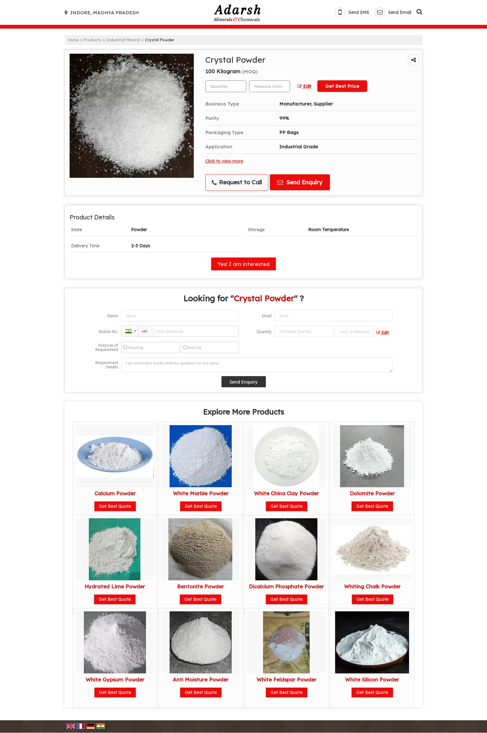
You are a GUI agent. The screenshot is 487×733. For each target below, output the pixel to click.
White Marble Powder (201, 493)
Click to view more (224, 161)
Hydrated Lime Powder (114, 586)
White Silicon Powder (372, 679)
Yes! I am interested (243, 264)
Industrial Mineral (123, 39)
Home (73, 39)
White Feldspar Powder (286, 679)
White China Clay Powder (286, 493)
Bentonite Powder (200, 586)
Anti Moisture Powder (201, 679)
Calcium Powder (115, 493)
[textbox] (269, 86)
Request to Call (237, 182)
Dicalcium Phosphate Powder (286, 586)
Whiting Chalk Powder (372, 586)
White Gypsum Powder (115, 679)
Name (112, 315)
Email (266, 315)
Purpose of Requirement (106, 347)
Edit (304, 86)
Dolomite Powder (372, 493)
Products (92, 39)
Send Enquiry (299, 182)
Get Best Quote (115, 506)
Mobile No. (108, 331)
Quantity (264, 331)
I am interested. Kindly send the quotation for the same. (257, 365)
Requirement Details (106, 365)
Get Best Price (342, 86)
